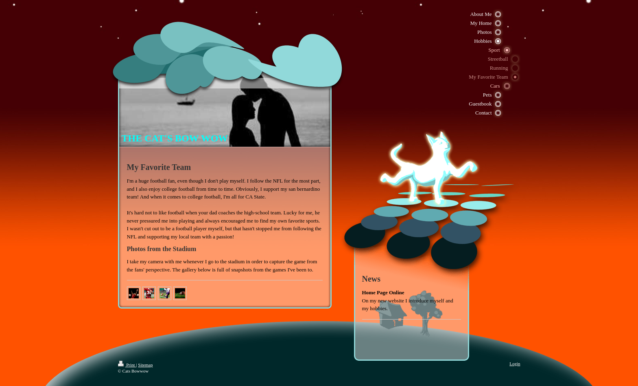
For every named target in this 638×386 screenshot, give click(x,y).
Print (127, 364)
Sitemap (145, 364)
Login (514, 363)
